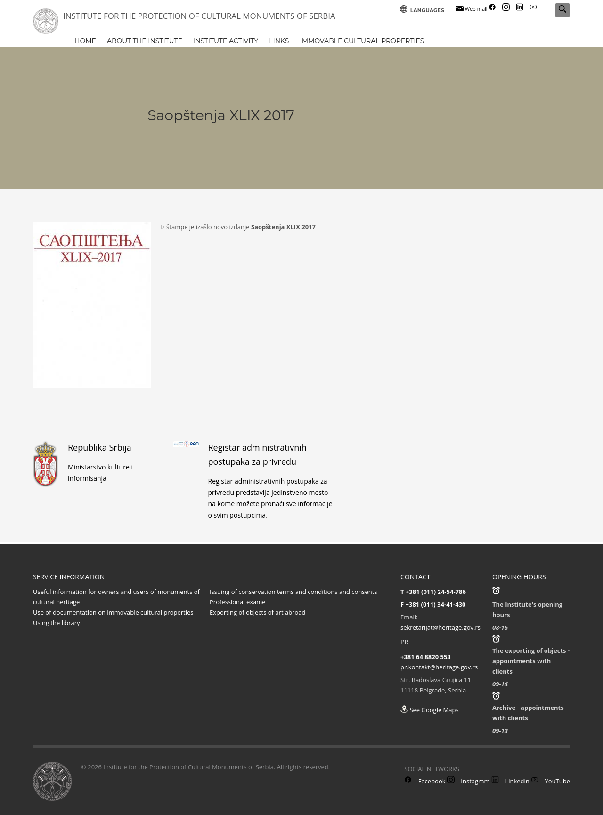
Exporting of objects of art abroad (257, 612)
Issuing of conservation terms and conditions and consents (293, 591)
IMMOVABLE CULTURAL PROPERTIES (362, 41)
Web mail (472, 8)
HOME (85, 41)
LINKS (279, 41)
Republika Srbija (99, 447)
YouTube (550, 781)
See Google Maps (429, 710)
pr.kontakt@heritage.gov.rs (439, 667)
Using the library (56, 622)
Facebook (424, 781)
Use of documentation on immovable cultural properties (113, 612)
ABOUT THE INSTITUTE (144, 41)
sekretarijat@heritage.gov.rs (440, 627)
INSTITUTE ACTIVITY (225, 41)
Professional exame (238, 602)
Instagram (468, 781)
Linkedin (510, 781)
